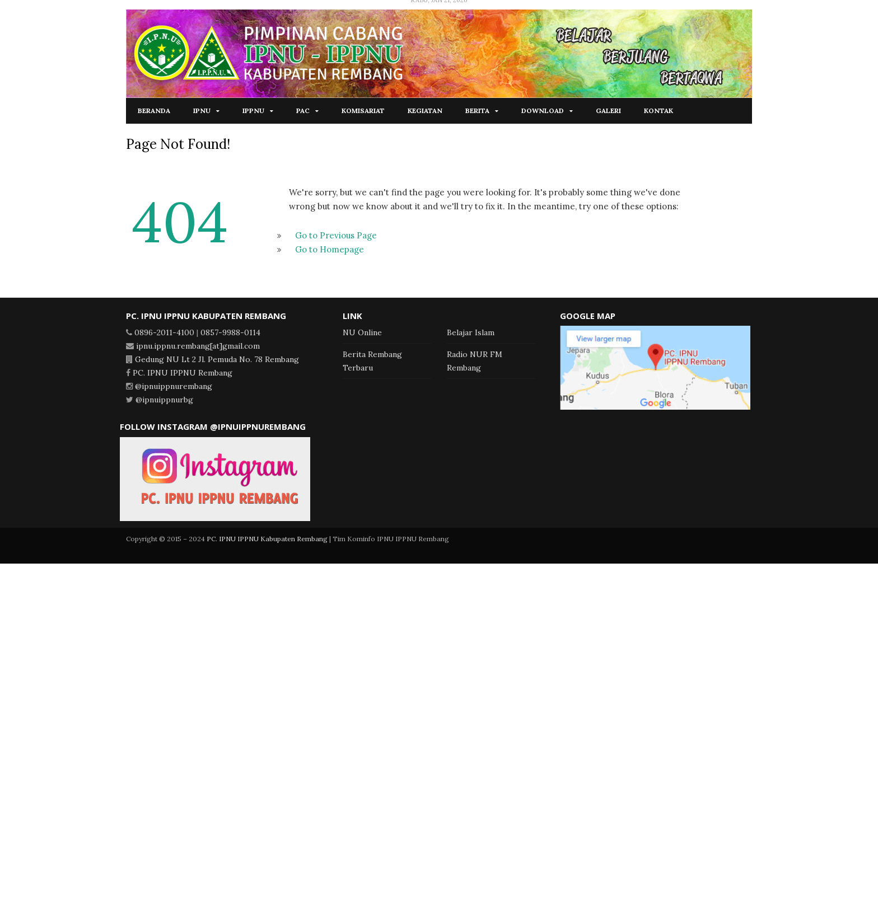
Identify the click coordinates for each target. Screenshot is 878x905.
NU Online (362, 332)
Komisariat (363, 110)
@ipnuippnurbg (164, 400)
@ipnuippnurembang (173, 386)
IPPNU (253, 110)
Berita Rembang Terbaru (372, 361)
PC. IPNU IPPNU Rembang (182, 373)
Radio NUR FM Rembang (474, 361)
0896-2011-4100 (164, 332)
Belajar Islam (470, 332)
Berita (477, 110)
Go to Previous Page (336, 235)
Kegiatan (425, 110)
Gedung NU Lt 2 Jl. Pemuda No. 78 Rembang (217, 359)
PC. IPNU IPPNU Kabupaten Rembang (267, 538)
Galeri (608, 110)
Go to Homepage (329, 249)
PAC (303, 110)
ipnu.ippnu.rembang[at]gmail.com (198, 346)
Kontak (658, 110)
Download (542, 110)
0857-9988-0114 (230, 332)
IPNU (202, 110)
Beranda (154, 110)
